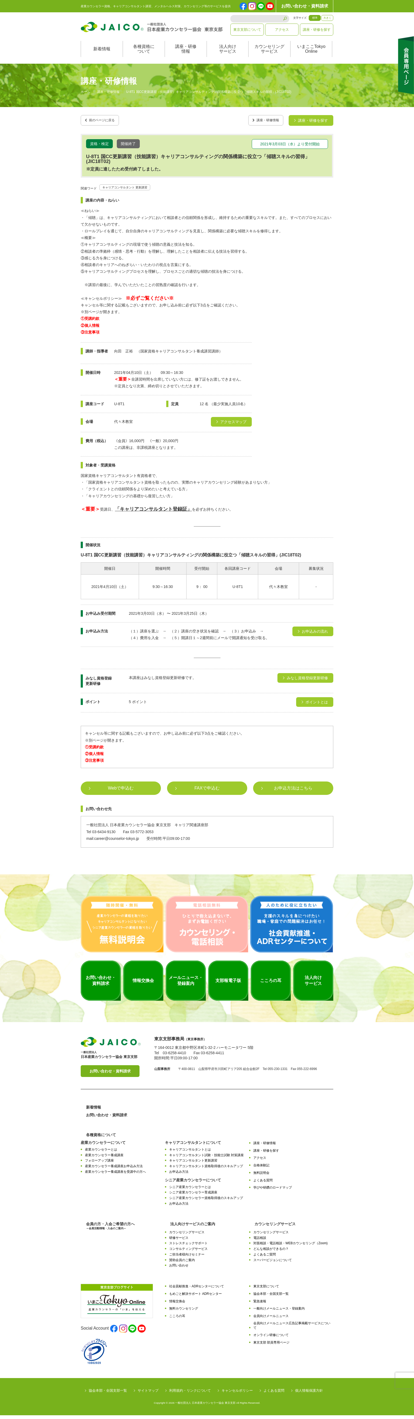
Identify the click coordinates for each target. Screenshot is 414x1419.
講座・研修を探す (317, 30)
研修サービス (178, 1241)
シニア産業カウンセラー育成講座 (193, 1196)
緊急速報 (259, 1305)
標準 (315, 17)
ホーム (85, 97)
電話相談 (259, 1241)
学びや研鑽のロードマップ (272, 1191)
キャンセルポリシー (237, 1394)
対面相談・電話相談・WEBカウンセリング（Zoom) (290, 1247)
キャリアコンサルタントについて (193, 1146)
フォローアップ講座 (99, 1164)
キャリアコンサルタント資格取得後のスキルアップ (206, 1170)
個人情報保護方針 (309, 1394)
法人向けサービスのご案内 (192, 1227)
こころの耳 (177, 1320)
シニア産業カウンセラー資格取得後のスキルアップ (206, 1202)
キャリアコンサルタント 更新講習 (131, 190)
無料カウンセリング (183, 1312)
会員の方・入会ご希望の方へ (110, 1229)
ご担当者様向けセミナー (186, 1258)
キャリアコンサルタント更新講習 (193, 1164)
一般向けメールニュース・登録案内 (279, 1312)
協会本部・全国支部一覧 (271, 1297)
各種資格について (143, 54)
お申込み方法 (178, 1175)
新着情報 (101, 54)
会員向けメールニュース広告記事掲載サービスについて (291, 1329)
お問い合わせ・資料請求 (304, 6)
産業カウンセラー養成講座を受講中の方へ (115, 1175)
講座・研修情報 (185, 54)
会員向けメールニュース (271, 1320)
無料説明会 (261, 1176)
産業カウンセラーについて (103, 1146)
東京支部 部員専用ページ (271, 1346)
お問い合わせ (178, 1269)
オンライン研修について (271, 1339)
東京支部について (247, 30)
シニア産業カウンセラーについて (193, 1183)
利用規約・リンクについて (190, 1394)
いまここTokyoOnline (311, 54)
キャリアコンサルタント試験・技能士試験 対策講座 (206, 1158)
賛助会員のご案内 (182, 1263)
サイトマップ (148, 1394)
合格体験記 (261, 1169)
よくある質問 (263, 1184)
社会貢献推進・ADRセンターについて (196, 1290)
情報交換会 (177, 1305)
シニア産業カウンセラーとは (190, 1190)
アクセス (282, 30)
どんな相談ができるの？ (271, 1252)
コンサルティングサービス (188, 1252)
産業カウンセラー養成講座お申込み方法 (114, 1170)
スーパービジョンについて (272, 1263)
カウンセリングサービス (269, 54)
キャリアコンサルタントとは (190, 1153)
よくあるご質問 (264, 1258)
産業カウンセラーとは (101, 1153)
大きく (327, 17)
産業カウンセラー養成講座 (104, 1158)
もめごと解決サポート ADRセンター (195, 1297)
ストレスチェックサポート (188, 1247)
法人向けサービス (227, 54)
